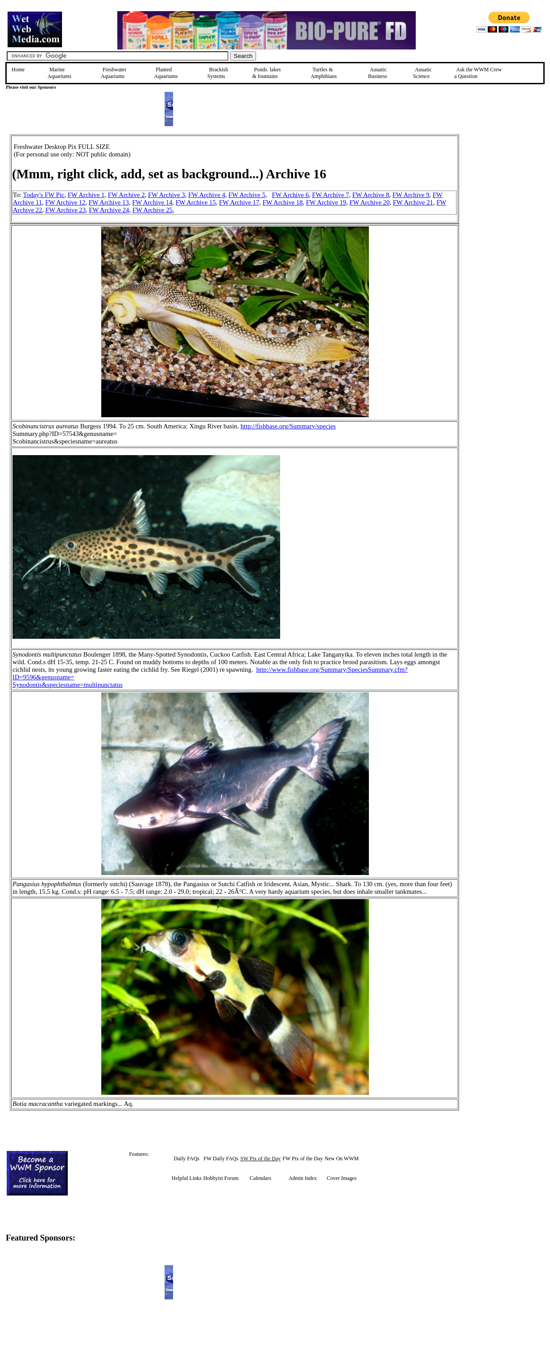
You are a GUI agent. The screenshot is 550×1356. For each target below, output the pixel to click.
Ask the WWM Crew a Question (478, 72)
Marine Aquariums (59, 72)
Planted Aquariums (166, 72)
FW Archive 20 (369, 202)
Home (18, 69)
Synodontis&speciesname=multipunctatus (67, 684)
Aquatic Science (422, 72)
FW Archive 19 (326, 202)
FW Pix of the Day (302, 1158)
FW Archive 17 (239, 202)
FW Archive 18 (283, 202)
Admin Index (303, 1178)
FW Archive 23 (65, 210)
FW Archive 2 (126, 194)
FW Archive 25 (152, 210)
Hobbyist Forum (221, 1178)
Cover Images (341, 1178)
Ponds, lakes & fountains (266, 72)
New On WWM (342, 1158)
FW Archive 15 (196, 202)
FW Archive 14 (152, 202)
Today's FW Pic (44, 194)
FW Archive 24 (109, 210)
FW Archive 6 (290, 194)
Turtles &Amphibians (323, 72)
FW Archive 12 (65, 202)
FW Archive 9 (411, 194)
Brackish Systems (217, 72)
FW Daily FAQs (220, 1158)
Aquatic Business (377, 72)
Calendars (260, 1178)
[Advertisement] (504, 197)
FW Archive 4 (206, 194)
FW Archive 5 (246, 194)
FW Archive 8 (370, 194)
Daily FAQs (186, 1158)
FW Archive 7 (330, 194)
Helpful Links (187, 1178)
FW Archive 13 (109, 202)
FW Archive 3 (166, 194)
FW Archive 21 (413, 202)
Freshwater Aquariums (113, 72)
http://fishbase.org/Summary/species (287, 426)
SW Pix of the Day (260, 1158)
